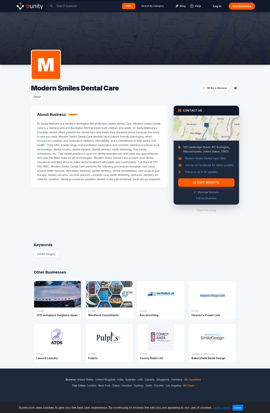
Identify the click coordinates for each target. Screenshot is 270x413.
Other (37, 96)
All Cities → (190, 385)
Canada (149, 379)
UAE (140, 379)
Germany (176, 379)
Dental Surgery (46, 253)
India (120, 379)
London (91, 385)
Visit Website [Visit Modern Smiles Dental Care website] (206, 182)
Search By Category (152, 6)
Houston (127, 385)
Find (128, 6)
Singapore (162, 379)
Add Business (241, 6)
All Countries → (194, 379)
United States (85, 379)
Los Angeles (173, 385)
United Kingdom (105, 379)
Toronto (159, 385)
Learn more (221, 407)
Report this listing (206, 210)
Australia (130, 379)
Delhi (149, 385)
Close (237, 407)
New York (104, 385)
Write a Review (214, 88)
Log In (217, 6)
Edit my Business (206, 198)
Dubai (116, 385)
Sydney (139, 385)
